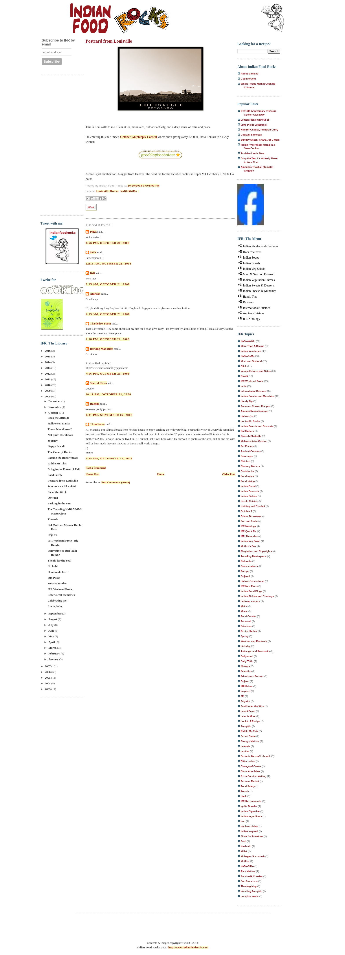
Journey (53, 440)
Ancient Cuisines (253, 313)
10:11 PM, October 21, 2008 (108, 394)
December (54, 401)
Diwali (244, 376)
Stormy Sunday (57, 583)
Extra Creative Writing (253, 776)
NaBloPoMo (248, 356)
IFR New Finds (249, 586)
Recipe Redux (249, 631)
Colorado (246, 561)
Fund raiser (247, 476)
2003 (48, 689)
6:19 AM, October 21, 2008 (108, 314)
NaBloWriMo (129, 191)
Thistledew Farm (100, 323)
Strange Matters (250, 741)
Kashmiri (246, 846)
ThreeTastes (97, 424)
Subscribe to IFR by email (58, 42)
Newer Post (92, 474)
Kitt (92, 273)
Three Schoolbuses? (60, 429)
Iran (243, 821)
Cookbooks (247, 471)
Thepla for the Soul (59, 560)
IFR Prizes (247, 686)
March (52, 647)
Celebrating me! (57, 600)
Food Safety (55, 475)
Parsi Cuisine (248, 616)
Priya (93, 231)
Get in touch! (248, 78)
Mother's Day (248, 546)
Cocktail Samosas (251, 134)
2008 (48, 396)
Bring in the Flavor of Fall (63, 469)
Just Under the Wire (252, 706)
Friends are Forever (252, 676)
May (51, 636)
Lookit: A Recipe (250, 721)
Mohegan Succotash (253, 856)
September (55, 613)
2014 (48, 362)
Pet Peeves (247, 446)
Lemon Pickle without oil (255, 119)
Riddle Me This (57, 463)
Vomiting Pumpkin (251, 891)
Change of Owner (251, 766)
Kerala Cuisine (249, 501)
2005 (48, 677)
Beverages (247, 456)
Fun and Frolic (249, 521)
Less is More (248, 716)
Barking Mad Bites (101, 348)
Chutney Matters (250, 466)
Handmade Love (58, 572)
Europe (245, 571)
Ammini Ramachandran (254, 411)
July (51, 625)
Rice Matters (248, 871)
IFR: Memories (249, 536)
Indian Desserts (250, 491)
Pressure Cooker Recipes (255, 406)
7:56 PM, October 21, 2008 (108, 373)
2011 (48, 379)
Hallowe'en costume (252, 581)
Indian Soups (251, 257)
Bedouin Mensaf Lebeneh (255, 756)
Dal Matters (247, 431)
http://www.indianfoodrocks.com (188, 947)
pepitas (245, 751)
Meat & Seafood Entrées (258, 274)
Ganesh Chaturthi (251, 436)
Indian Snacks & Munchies (259, 291)
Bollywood (247, 656)
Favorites (246, 671)
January (53, 659)
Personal (246, 621)
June (51, 630)
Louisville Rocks (107, 191)
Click (244, 366)
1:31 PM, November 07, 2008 (109, 415)
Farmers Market (250, 781)
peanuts (245, 746)
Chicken (245, 461)
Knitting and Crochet (253, 506)
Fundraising (248, 481)
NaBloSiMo (247, 866)
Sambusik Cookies (251, 876)
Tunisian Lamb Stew (252, 153)
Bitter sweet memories (61, 594)
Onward (53, 497)
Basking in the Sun (59, 503)
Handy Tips (250, 296)
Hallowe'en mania (59, 423)
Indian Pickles (249, 496)
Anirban (95, 293)
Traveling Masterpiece (253, 556)
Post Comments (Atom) (115, 482)
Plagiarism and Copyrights (256, 551)
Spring (244, 636)
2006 (48, 672)
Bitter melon (248, 761)
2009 (48, 390)
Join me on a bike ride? (62, 486)
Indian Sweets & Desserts (259, 285)
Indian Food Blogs (251, 591)
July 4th (245, 701)
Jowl (243, 841)
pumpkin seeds (250, 896)
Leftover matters (250, 601)
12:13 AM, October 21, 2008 (108, 263)
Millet (244, 851)
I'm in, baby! (55, 606)
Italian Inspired (249, 831)
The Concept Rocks (59, 452)
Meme (244, 611)
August (53, 619)
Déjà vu (52, 534)
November (55, 407)
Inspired (245, 691)
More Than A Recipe (252, 346)
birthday (245, 646)
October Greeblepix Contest (138, 137)
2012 (48, 373)
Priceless (246, 626)
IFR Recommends (251, 801)
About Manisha (249, 73)
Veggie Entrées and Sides (256, 371)
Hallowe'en (247, 416)
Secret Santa (248, 736)
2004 (48, 683)
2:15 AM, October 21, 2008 (108, 284)
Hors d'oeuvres (252, 252)
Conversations (249, 566)
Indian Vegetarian (251, 351)
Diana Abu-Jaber (250, 771)
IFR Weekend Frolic (60, 589)
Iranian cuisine (249, 826)
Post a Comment (96, 467)
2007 (48, 666)
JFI (242, 696)
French (245, 791)
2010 (48, 385)
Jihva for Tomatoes (252, 836)
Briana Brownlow (251, 516)
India (243, 386)
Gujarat (245, 681)
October (53, 412)
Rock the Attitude (58, 417)
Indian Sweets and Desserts (257, 426)
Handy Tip (247, 401)
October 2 (246, 511)
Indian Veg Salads (254, 268)
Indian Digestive (250, 811)
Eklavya (245, 666)
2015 (48, 356)
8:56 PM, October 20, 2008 (108, 243)
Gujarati (245, 576)
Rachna (94, 403)
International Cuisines (256, 308)
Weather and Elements (254, 641)
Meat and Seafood (251, 361)
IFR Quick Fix (248, 531)
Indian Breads (251, 263)
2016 (48, 350)
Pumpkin (246, 726)
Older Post (228, 474)
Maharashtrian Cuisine (254, 441)
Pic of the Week (57, 492)
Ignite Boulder (249, 806)
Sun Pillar (54, 577)
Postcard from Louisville (63, 480)
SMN (93, 252)
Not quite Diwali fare (60, 435)
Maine (244, 606)
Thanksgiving (249, 886)
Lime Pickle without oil (254, 124)
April (52, 642)
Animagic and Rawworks (255, 651)
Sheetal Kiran (98, 383)
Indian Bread (248, 486)
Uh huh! (53, 566)
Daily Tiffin (247, 661)
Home (160, 474)
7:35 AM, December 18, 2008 (109, 458)
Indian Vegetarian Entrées (259, 280)
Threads (53, 519)
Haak (244, 796)
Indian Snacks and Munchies (257, 396)
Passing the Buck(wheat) (63, 457)
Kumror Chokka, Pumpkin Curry (259, 129)
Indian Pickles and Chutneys (260, 246)
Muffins (245, 861)
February (54, 653)
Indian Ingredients (251, 816)
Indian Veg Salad (250, 541)
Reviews (248, 302)
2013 (48, 368)
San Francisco (249, 881)
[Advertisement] (58, 144)
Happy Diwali (56, 446)
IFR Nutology (251, 319)
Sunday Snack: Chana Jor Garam (260, 139)
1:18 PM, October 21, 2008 (108, 339)
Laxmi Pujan (248, 711)
